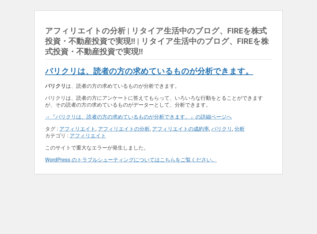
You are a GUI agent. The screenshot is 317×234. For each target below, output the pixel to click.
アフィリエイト (77, 129)
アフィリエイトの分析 (124, 129)
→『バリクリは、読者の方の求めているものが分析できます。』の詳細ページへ (138, 117)
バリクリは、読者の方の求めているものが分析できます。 (149, 71)
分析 (239, 129)
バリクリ (221, 129)
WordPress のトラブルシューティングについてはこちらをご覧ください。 (131, 160)
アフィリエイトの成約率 (180, 129)
